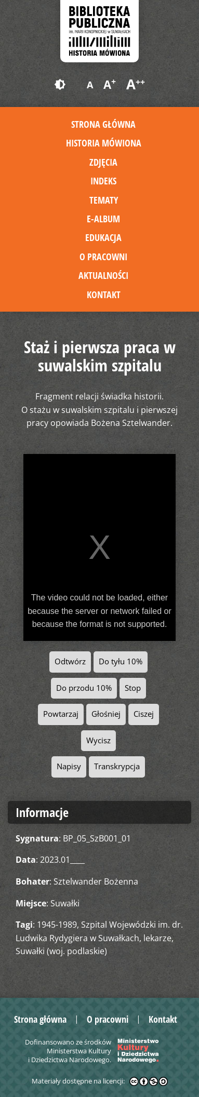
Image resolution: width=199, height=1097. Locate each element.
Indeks (103, 181)
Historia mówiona (103, 143)
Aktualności (103, 275)
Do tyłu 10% (120, 661)
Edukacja (103, 237)
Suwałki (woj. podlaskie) (61, 951)
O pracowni (103, 256)
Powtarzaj (60, 713)
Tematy (103, 200)
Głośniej (106, 713)
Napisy (69, 766)
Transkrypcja (117, 766)
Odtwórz (70, 661)
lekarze (157, 938)
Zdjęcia (103, 162)
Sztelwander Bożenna (96, 881)
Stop (133, 688)
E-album (103, 218)
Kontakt (104, 294)
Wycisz (98, 740)
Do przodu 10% (84, 688)
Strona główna (103, 124)
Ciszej (144, 713)
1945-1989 (57, 924)
